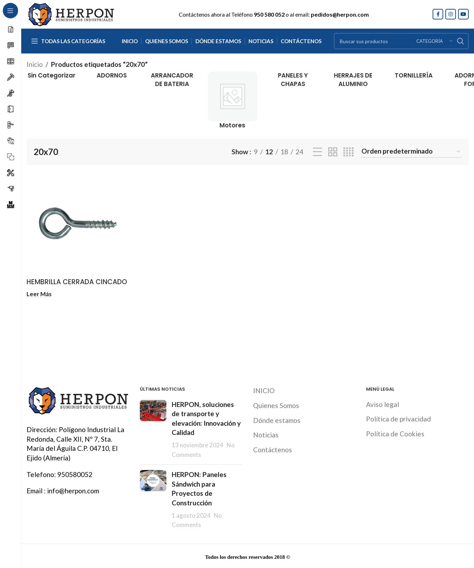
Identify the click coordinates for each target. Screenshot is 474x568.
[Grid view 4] (348, 152)
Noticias (266, 434)
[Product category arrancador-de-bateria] (172, 79)
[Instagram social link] (450, 14)
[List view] (317, 152)
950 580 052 (269, 14)
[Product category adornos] (112, 75)
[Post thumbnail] (153, 428)
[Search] (401, 41)
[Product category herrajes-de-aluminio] (353, 79)
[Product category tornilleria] (414, 75)
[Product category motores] (233, 100)
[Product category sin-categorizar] (51, 75)
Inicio (35, 64)
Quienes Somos (276, 405)
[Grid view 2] (332, 152)
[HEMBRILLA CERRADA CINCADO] (78, 223)
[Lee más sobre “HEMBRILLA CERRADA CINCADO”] (39, 294)
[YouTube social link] (463, 14)
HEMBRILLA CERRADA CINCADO (77, 282)
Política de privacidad (398, 418)
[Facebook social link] (438, 14)
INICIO (264, 390)
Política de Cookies (395, 433)
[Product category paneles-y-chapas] (293, 79)
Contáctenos (272, 448)
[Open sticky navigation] (68, 41)
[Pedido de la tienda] (411, 151)
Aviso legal (382, 403)
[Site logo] (71, 13)
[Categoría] (434, 41)
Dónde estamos (277, 419)
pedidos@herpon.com (340, 14)
